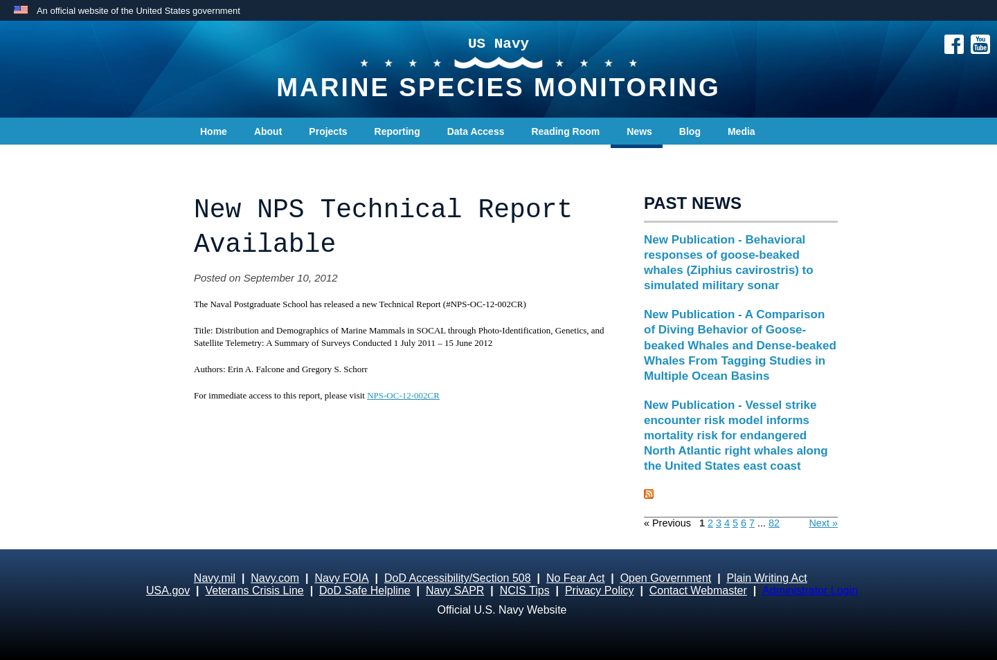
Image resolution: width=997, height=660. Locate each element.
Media (741, 131)
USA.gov (168, 590)
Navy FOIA (341, 578)
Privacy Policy (599, 590)
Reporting (397, 131)
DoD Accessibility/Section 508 (457, 578)
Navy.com (275, 578)
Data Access (476, 131)
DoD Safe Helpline (365, 590)
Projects (328, 131)
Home (213, 131)
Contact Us (225, 159)
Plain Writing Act (767, 578)
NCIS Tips (525, 590)
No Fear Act (575, 578)
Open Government (666, 578)
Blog (690, 131)
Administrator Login (810, 590)
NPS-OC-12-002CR (403, 395)
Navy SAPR (455, 590)
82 (774, 523)
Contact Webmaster (698, 590)
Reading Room (565, 131)
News (639, 131)
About (268, 131)
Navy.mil (214, 578)
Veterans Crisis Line (254, 590)
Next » (823, 523)
